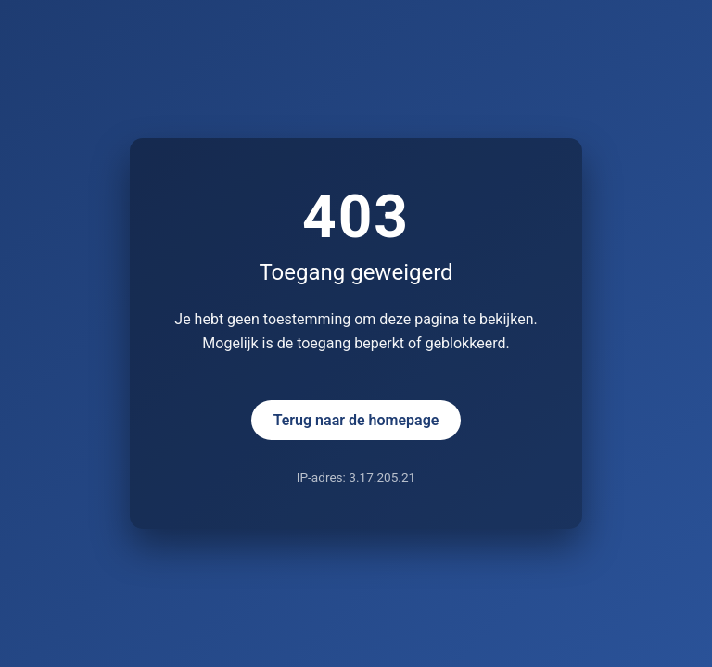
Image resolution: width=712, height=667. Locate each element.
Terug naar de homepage (356, 420)
